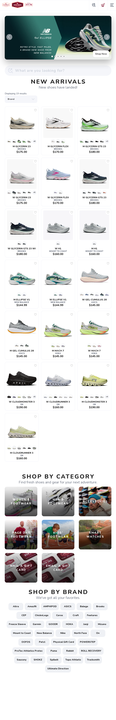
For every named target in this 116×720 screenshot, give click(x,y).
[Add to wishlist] (35, 110)
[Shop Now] (58, 38)
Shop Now (101, 54)
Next (107, 37)
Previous (9, 37)
